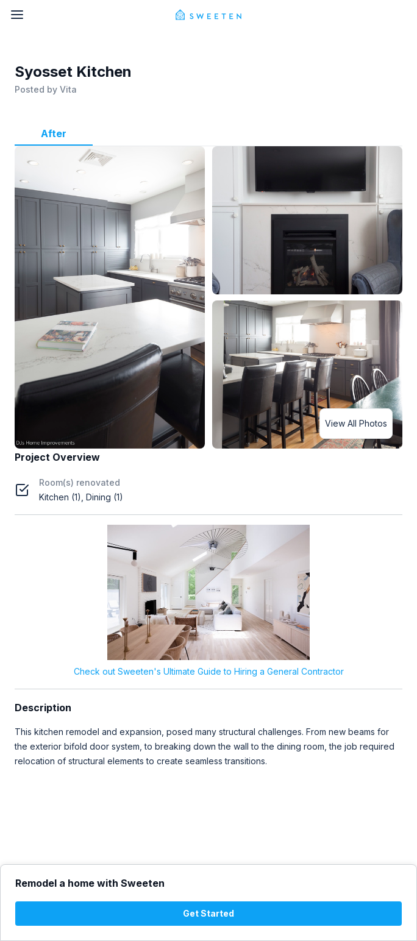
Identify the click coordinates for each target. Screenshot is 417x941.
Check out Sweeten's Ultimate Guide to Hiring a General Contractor (209, 671)
